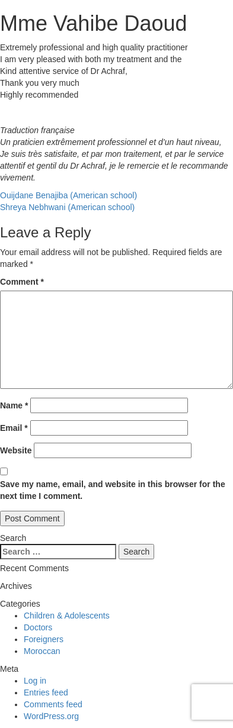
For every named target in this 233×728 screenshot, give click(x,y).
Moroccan (42, 651)
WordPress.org (51, 716)
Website (15, 450)
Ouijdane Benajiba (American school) (68, 195)
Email (14, 428)
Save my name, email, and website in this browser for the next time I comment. (112, 490)
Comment (22, 281)
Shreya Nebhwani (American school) (67, 207)
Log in (35, 680)
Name (14, 405)
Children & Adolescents (67, 615)
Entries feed (46, 692)
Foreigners (43, 639)
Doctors (38, 627)
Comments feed (53, 704)
